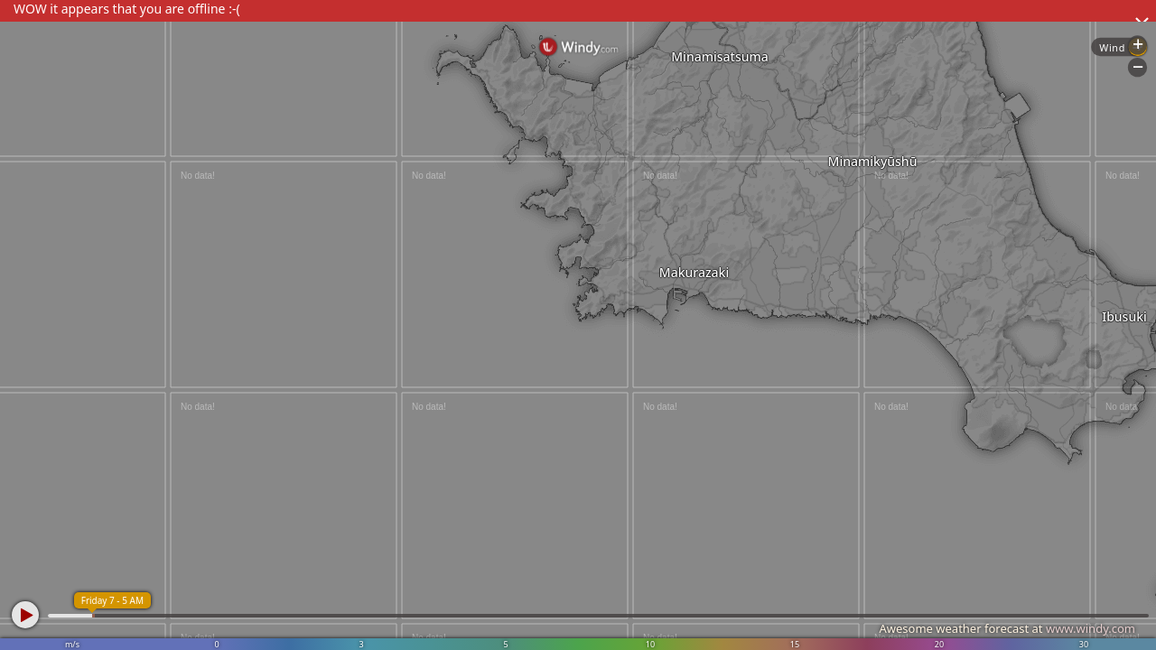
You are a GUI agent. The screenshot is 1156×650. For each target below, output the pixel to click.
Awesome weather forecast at (1007, 628)
